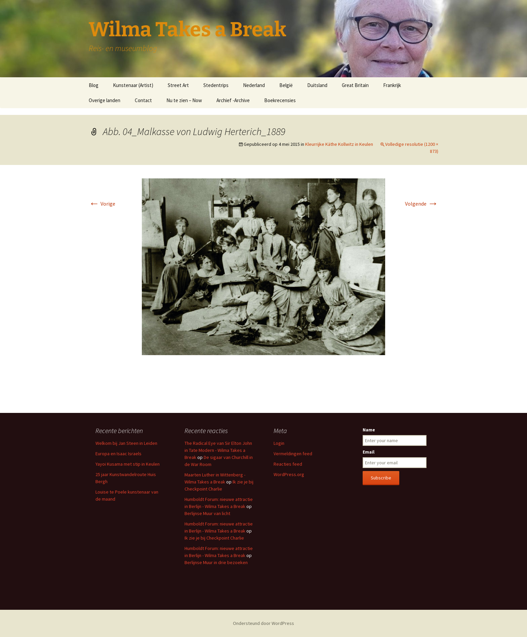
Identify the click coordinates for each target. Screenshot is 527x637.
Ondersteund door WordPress (263, 623)
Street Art (178, 85)
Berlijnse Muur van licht (207, 513)
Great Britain (355, 85)
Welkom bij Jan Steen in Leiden (126, 443)
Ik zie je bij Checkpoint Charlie (214, 538)
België (286, 85)
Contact (143, 100)
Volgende (421, 203)
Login (279, 443)
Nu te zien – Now (184, 100)
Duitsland (317, 85)
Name (369, 430)
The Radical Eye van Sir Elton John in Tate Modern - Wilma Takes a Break (218, 450)
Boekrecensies (280, 100)
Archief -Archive (233, 100)
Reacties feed (288, 464)
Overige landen (104, 100)
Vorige (102, 203)
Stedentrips (216, 85)
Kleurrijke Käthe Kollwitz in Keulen (339, 144)
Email (368, 452)
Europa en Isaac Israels (118, 454)
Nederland (254, 85)
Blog (93, 85)
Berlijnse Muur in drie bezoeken (216, 562)
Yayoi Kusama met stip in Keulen (127, 464)
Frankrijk (392, 85)
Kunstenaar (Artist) (133, 85)
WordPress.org (289, 474)
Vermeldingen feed (293, 454)
